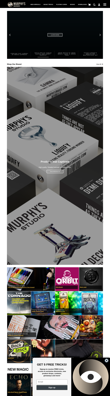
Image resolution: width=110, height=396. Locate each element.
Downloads (82, 4)
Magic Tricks (48, 4)
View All (99, 64)
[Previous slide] (10, 35)
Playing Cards (61, 4)
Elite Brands (59, 287)
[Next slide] (100, 35)
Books (72, 4)
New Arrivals (35, 4)
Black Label (83, 287)
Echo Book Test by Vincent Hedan (17, 392)
